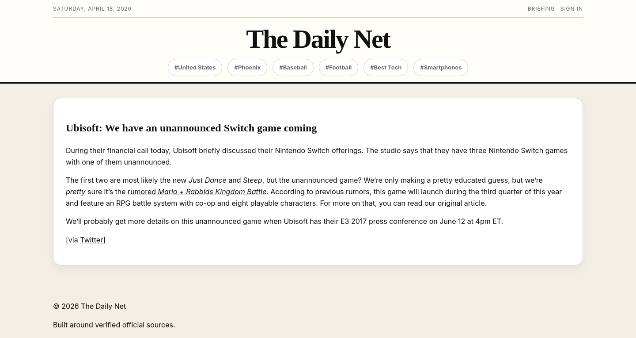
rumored (197, 191)
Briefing (541, 8)
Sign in (571, 8)
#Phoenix (247, 67)
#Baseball (293, 67)
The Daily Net (318, 39)
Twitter (91, 239)
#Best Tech (385, 67)
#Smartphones (441, 67)
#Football (339, 67)
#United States (195, 67)
